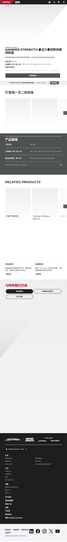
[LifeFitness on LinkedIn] (31, 532)
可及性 (7, 512)
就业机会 (8, 515)
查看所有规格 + (10, 68)
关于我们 (8, 498)
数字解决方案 (9, 481)
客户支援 (19, 297)
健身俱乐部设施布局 (11, 488)
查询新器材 (19, 292)
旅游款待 (8, 462)
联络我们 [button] (8, 530)
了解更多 (8, 274)
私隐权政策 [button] (24, 530)
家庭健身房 (38, 459)
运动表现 (38, 462)
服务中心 (8, 491)
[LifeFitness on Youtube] (57, 532)
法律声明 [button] (8, 533)
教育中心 (8, 493)
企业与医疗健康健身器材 (43, 465)
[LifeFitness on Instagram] (44, 532)
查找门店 (8, 505)
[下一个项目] (65, 113)
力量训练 (8, 475)
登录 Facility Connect (14, 518)
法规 (6, 508)
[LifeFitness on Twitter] (51, 532)
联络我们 (54, 83)
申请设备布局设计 (47, 292)
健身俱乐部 (8, 459)
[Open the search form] (54, 2)
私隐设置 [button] (16, 530)
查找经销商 (9, 501)
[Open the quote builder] (59, 2)
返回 (7, 5)
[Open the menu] (64, 2)
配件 (6, 478)
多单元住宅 (8, 465)
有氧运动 (8, 472)
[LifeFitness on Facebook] (38, 532)
